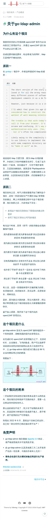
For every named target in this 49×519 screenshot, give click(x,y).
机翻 (13, 83)
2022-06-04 (20, 17)
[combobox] (31, 4)
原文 (8, 83)
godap (9, 71)
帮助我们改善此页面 (12, 469)
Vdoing (14, 509)
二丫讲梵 (8, 17)
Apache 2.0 (32, 441)
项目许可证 (39, 481)
